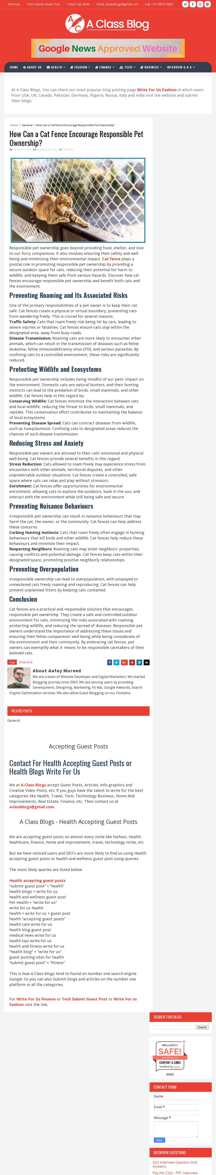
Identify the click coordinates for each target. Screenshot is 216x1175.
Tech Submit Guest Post (43, 4)
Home (15, 67)
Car (182, 648)
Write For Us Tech (90, 1070)
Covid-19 (186, 699)
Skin (158, 883)
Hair (183, 773)
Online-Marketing (167, 846)
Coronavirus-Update (169, 692)
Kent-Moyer (187, 817)
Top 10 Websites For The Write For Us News (180, 378)
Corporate (162, 699)
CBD (157, 662)
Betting (160, 633)
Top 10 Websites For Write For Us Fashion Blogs (179, 346)
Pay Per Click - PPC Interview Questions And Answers (175, 280)
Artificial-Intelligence (170, 611)
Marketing (162, 832)
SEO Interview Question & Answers (103, 1112)
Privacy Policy (86, 1140)
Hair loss (161, 780)
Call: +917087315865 (159, 4)
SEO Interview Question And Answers (175, 270)
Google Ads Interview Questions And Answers (178, 306)
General (27, 125)
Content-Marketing (168, 684)
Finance (104, 67)
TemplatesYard (21, 1167)
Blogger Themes (36, 1167)
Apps (183, 596)
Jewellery (161, 817)
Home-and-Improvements (172, 802)
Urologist (162, 935)
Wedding (160, 942)
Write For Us (86, 1105)
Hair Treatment (166, 788)
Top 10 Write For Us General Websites (175, 409)
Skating (184, 876)
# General (25, 664)
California (179, 640)
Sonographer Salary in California (33, 1116)
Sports (160, 891)
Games (184, 765)
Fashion (79, 67)
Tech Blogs (181, 898)
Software (178, 883)
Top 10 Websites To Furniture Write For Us (176, 388)
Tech (126, 67)
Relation (190, 869)
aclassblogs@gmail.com (163, 1061)
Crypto (160, 706)
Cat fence (128, 255)
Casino (180, 655)
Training (161, 928)
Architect (162, 603)
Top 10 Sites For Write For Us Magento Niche (176, 431)
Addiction (162, 596)
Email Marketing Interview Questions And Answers (173, 316)
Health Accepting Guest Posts (99, 1077)
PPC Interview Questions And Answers (106, 1119)
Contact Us (84, 1126)
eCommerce (182, 729)
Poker (189, 854)
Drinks (159, 729)
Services (160, 876)
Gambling (161, 765)
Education (162, 736)
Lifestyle (179, 824)
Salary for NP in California (28, 1102)
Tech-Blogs (162, 905)
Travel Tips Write (78, 4)
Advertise (14, 4)
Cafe (158, 640)
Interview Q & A (180, 67)
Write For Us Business (93, 1084)
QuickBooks (163, 861)
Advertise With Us (90, 1133)
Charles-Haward (182, 662)
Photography (164, 854)
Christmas (187, 670)
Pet (194, 846)
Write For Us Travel (91, 1062)
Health (55, 67)
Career (159, 655)
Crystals (183, 706)
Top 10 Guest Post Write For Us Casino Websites (178, 367)
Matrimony (190, 832)
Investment (185, 810)
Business (150, 67)
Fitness (160, 758)
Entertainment (165, 743)
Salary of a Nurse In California (31, 1109)
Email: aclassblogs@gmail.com (117, 4)
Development (163, 714)
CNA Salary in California (26, 1062)
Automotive (163, 618)
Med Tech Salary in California (30, 1082)
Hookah (160, 810)
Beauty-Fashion (165, 625)
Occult (160, 839)
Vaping (185, 935)
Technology (163, 913)
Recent (165, 540)
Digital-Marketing (167, 721)
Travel (184, 928)
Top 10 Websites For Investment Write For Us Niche (178, 399)
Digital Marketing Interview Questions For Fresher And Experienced (174, 293)
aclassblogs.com (170, 163)
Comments (196, 540)
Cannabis (161, 648)
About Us (33, 67)
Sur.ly (177, 172)
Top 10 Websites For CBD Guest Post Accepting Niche (178, 441)
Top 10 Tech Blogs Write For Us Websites (178, 356)
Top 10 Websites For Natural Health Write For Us (175, 420)
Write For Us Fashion (92, 1091)
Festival (160, 751)
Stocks (182, 891)
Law (157, 824)
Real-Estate (163, 869)
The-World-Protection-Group (175, 920)
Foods (182, 758)
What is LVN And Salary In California (36, 1148)
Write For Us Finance (36, 1019)
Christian (161, 670)
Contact (19, 77)
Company (161, 677)
